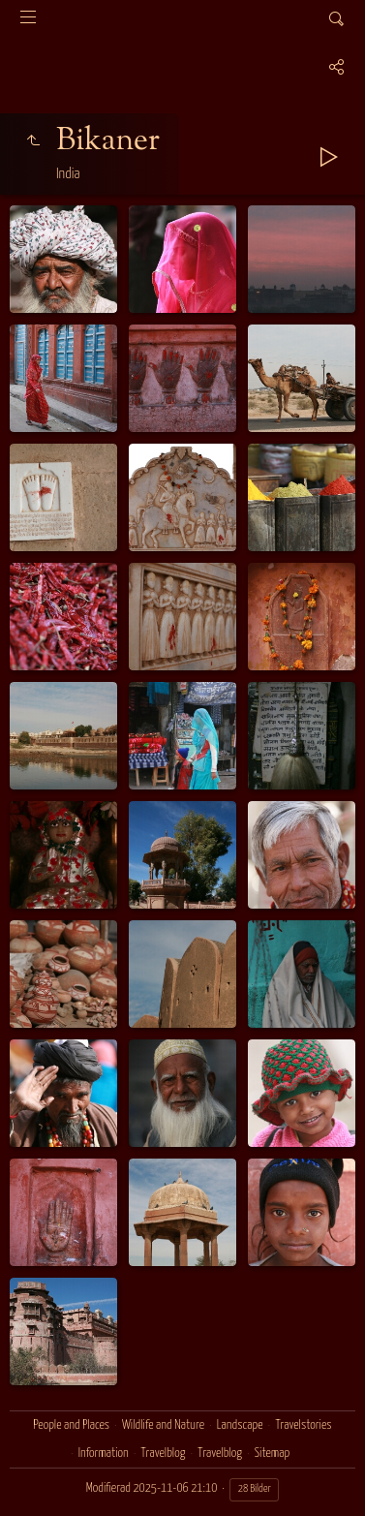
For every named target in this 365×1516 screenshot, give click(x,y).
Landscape (240, 1425)
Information (103, 1453)
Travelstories (303, 1425)
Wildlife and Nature (163, 1425)
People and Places (71, 1425)
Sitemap (272, 1453)
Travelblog (163, 1453)
